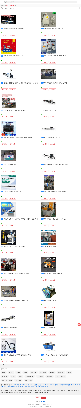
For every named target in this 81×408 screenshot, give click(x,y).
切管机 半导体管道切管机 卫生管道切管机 (55, 192)
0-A (1, 366)
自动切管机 (49, 376)
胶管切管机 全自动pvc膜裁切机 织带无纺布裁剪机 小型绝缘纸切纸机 (22, 219)
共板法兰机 (43, 372)
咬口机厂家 (71, 385)
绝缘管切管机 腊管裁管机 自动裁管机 (54, 28)
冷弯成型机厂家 (18, 385)
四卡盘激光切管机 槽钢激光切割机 (13, 192)
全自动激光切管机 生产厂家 (48, 110)
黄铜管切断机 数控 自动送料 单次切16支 (55, 219)
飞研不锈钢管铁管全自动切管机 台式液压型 (55, 83)
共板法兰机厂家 (27, 385)
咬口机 (18, 372)
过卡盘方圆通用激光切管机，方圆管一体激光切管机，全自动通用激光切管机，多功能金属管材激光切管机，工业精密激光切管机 (38, 83)
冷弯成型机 (33, 372)
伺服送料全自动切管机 (50, 246)
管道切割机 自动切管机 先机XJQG (53, 273)
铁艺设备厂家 (9, 387)
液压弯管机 (4, 376)
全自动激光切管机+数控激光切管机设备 (14, 28)
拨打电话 (12, 35)
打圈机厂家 (16, 387)
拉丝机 (13, 376)
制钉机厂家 (23, 387)
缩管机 (3, 372)
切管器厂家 (45, 387)
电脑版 (43, 401)
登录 (37, 397)
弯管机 (20, 376)
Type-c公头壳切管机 (49, 328)
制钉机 (69, 372)
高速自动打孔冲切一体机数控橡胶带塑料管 (15, 246)
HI (12, 366)
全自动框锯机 (28, 380)
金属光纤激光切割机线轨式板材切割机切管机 (56, 164)
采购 (79, 324)
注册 (43, 397)
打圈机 (25, 372)
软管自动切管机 (29, 376)
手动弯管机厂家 (36, 385)
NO (20, 366)
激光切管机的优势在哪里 (10, 328)
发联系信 (4, 35)
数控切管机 (40, 376)
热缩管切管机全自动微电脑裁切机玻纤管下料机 (16, 300)
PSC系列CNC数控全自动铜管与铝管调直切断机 (56, 355)
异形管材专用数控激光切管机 (52, 137)
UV (29, 366)
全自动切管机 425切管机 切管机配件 (13, 56)
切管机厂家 (29, 387)
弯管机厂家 (58, 385)
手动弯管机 (60, 372)
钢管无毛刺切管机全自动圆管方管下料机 (55, 56)
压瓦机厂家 (44, 385)
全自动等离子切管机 (7, 380)
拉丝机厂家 (51, 385)
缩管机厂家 (64, 385)
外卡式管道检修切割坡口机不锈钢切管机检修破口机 (17, 355)
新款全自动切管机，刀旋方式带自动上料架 (15, 110)
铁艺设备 (52, 372)
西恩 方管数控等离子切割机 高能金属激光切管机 (16, 273)
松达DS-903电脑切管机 (10, 164)
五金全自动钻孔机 (60, 376)
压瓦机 (11, 372)
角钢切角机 (18, 380)
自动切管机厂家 (37, 387)
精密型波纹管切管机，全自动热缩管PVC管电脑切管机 (18, 137)
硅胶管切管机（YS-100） (50, 300)
